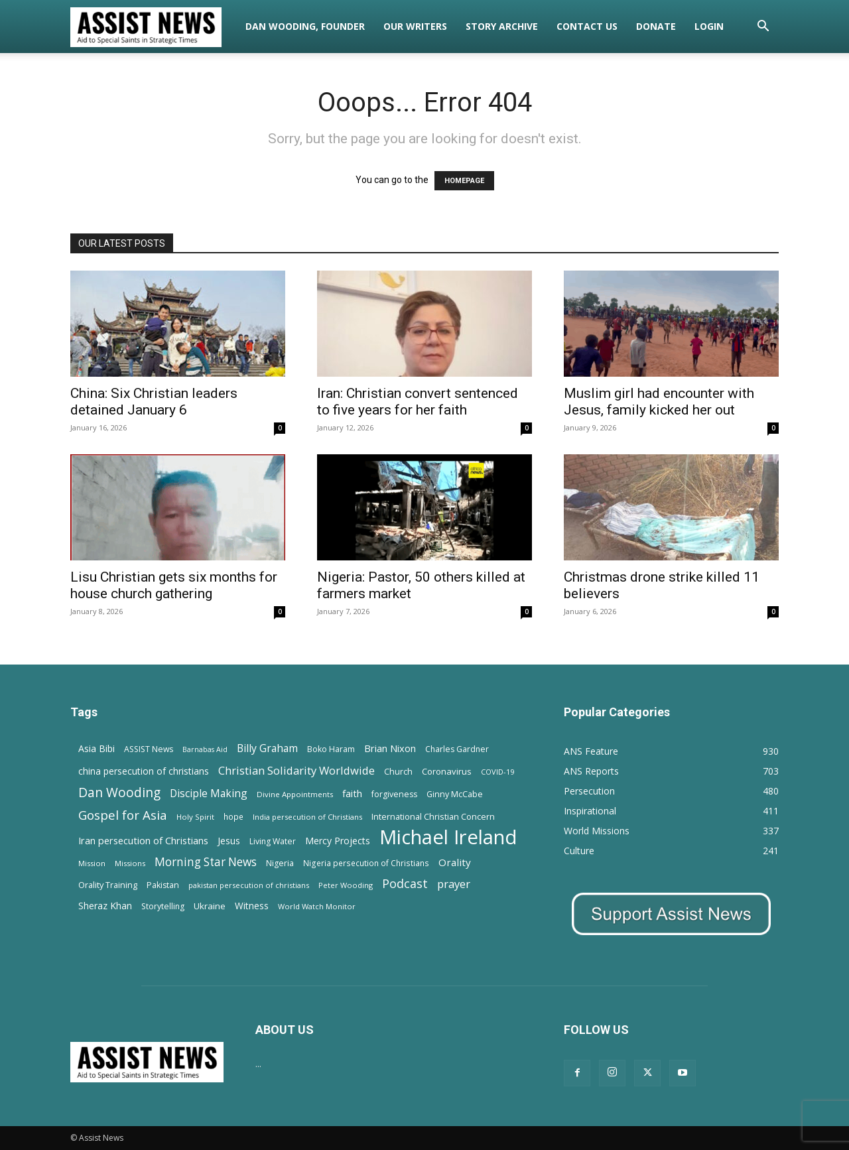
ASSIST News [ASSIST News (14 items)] (148, 749)
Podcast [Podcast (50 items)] (405, 884)
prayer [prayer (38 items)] (453, 884)
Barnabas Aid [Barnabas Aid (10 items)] (205, 749)
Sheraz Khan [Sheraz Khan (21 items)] (105, 905)
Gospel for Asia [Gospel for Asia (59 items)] (122, 815)
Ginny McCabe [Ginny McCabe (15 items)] (454, 794)
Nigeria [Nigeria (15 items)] (280, 863)
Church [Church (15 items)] (398, 771)
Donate (656, 26)
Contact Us (587, 26)
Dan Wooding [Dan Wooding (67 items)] (119, 792)
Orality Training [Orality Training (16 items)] (107, 885)
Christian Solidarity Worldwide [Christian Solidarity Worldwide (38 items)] (296, 770)
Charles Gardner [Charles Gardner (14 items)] (457, 749)
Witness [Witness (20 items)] (252, 905)
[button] (763, 27)
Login (709, 26)
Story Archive (502, 26)
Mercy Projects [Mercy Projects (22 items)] (337, 840)
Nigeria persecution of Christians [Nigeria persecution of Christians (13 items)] (366, 863)
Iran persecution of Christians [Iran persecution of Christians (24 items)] (143, 840)
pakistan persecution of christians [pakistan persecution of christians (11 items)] (248, 885)
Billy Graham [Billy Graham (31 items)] (267, 748)
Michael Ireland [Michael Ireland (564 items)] (448, 837)
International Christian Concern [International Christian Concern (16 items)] (433, 816)
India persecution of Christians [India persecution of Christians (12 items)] (307, 817)
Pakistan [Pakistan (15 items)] (163, 885)
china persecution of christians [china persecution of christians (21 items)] (143, 771)
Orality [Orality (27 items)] (454, 862)
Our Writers (415, 26)
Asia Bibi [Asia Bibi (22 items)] (96, 748)
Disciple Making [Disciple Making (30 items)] (208, 793)
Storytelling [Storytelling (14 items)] (162, 906)
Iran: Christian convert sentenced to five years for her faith (417, 401)
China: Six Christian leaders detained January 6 (153, 401)
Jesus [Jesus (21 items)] (229, 840)
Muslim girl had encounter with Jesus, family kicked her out (659, 401)
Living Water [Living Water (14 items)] (272, 841)
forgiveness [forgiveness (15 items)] (394, 794)
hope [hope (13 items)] (233, 816)
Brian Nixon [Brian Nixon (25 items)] (390, 748)
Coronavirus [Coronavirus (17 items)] (447, 771)
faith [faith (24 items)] (352, 793)
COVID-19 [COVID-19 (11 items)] (497, 772)
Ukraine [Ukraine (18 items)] (210, 906)
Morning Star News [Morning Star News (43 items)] (206, 862)
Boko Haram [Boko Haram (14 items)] (331, 749)
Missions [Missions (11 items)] (130, 863)
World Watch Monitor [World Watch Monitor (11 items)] (317, 906)
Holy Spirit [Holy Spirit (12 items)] (195, 817)
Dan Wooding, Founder (305, 26)
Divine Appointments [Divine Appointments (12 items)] (295, 794)
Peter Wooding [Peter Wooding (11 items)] (345, 885)
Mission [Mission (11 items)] (91, 863)
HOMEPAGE (464, 180)
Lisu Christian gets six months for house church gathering (173, 585)
